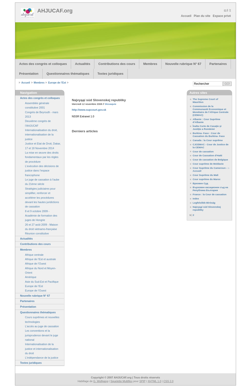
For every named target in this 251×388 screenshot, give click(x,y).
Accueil (186, 16)
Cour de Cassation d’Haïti (207, 155)
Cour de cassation (203, 151)
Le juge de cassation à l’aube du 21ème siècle (42, 181)
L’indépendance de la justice (41, 357)
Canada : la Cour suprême (208, 140)
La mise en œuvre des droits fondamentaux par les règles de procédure (42, 157)
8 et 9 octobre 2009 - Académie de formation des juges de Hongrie (41, 216)
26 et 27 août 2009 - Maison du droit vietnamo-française (41, 226)
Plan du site (202, 16)
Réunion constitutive (37, 233)
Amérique (30, 277)
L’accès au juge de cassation (42, 326)
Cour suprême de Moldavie (208, 163)
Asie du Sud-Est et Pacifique (42, 281)
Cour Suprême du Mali (205, 175)
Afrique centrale (34, 254)
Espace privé (222, 16)
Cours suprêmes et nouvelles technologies (42, 319)
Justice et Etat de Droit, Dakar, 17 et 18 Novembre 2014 (43, 145)
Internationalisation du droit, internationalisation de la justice (41, 135)
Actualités (82, 64)
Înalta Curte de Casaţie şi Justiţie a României (207, 127)
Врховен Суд (200, 183)
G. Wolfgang (100, 381)
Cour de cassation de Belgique (210, 159)
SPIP (142, 381)
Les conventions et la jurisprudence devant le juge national (41, 335)
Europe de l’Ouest (35, 290)
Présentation (28, 73)
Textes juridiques (111, 73)
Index (196, 198)
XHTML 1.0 (154, 381)
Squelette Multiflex (122, 381)
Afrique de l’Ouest (35, 263)
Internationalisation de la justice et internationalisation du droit (41, 349)
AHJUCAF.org (56, 11)
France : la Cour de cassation (209, 194)
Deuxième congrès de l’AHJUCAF (38, 123)
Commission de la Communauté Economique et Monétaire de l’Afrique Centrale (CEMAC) (210, 110)
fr (230, 10)
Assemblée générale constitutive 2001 (37, 105)
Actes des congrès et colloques (43, 64)
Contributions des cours (116, 64)
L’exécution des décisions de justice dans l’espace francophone (42, 171)
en (225, 10)
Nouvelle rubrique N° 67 (183, 64)
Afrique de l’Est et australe (40, 259)
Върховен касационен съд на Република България (210, 189)
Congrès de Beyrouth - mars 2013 (41, 114)
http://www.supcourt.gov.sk (89, 109)
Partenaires (218, 64)
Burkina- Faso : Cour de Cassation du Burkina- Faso (209, 134)
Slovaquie (110, 104)
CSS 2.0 (168, 381)
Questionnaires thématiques (68, 73)
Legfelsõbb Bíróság (204, 202)
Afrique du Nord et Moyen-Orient (40, 270)
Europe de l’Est (57, 82)
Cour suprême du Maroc (207, 179)
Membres (150, 64)
